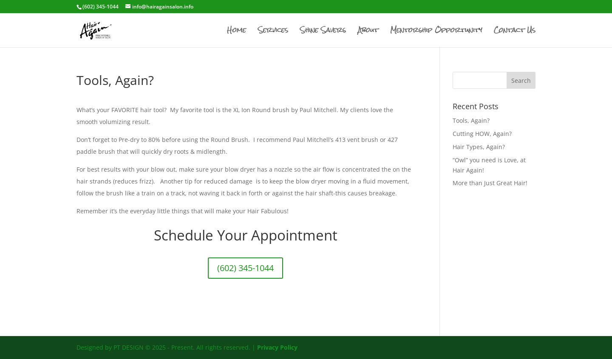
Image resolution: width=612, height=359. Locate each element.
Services (273, 32)
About (368, 32)
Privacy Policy (277, 347)
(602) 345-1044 (245, 268)
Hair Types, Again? (479, 147)
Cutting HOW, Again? (482, 134)
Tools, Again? (471, 120)
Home (236, 32)
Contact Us (515, 32)
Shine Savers (323, 32)
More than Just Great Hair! (490, 183)
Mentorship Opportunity (436, 32)
